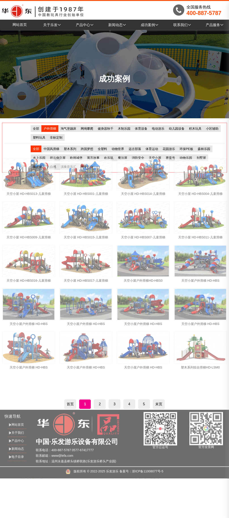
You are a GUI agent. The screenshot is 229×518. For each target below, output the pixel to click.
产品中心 (85, 25)
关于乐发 (52, 25)
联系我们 (182, 25)
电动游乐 (158, 128)
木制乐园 (124, 128)
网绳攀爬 (87, 128)
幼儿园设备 (176, 128)
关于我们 (16, 462)
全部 (36, 128)
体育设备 (141, 128)
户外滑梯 (50, 128)
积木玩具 (195, 128)
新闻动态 (117, 25)
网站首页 (20, 25)
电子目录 (16, 486)
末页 (158, 438)
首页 (70, 438)
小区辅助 (212, 128)
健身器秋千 (105, 128)
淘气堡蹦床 (68, 128)
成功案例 (150, 25)
